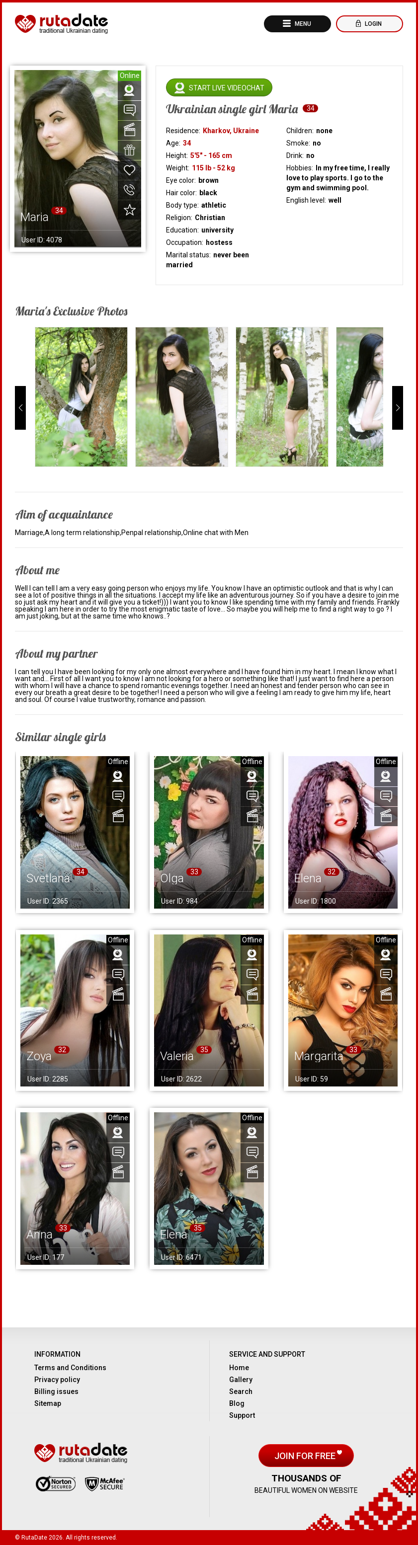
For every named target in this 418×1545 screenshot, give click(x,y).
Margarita (318, 1056)
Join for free (305, 1456)
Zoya (39, 1056)
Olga (172, 878)
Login (372, 23)
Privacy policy (57, 1380)
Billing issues (56, 1391)
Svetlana (48, 878)
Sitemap (47, 1403)
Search (240, 1391)
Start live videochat (226, 88)
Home (239, 1368)
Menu (302, 23)
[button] (20, 408)
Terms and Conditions (70, 1368)
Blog (237, 1403)
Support (242, 1415)
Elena (308, 878)
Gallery (240, 1380)
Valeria (177, 1056)
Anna (39, 1234)
